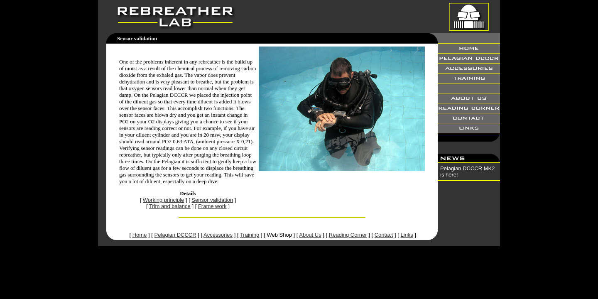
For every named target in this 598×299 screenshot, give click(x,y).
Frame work (212, 206)
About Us (310, 235)
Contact (384, 235)
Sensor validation (212, 200)
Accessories (218, 235)
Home (139, 235)
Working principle (163, 200)
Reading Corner (348, 235)
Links (407, 235)
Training (249, 235)
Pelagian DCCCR (175, 235)
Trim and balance (170, 206)
